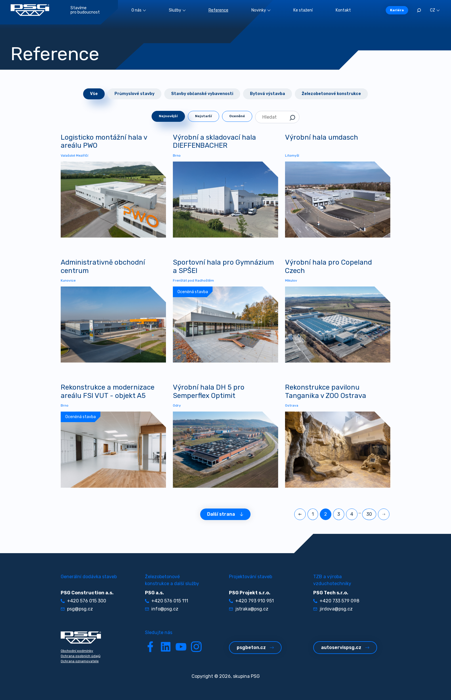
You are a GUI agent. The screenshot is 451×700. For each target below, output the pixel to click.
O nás (138, 10)
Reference (218, 10)
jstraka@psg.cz (248, 609)
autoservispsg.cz (345, 647)
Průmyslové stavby (134, 93)
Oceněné (237, 116)
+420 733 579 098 (336, 601)
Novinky (260, 10)
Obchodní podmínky (77, 651)
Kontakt (343, 10)
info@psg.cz (161, 609)
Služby (177, 10)
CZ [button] (434, 10)
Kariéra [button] (397, 10)
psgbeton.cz (255, 647)
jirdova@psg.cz (333, 609)
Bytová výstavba (267, 93)
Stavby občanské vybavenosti (202, 93)
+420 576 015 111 (166, 601)
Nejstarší (203, 116)
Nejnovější (168, 116)
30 (369, 514)
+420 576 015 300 (83, 601)
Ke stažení (303, 10)
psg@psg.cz (77, 609)
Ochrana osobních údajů (80, 656)
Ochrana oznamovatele (80, 661)
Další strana (225, 514)
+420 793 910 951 (251, 601)
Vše (94, 93)
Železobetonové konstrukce (331, 93)
